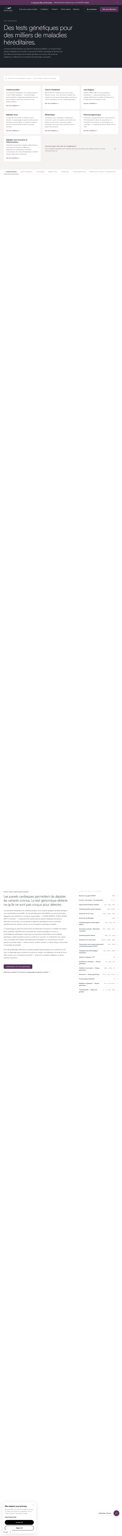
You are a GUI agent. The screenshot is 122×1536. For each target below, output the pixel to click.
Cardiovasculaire (11, 171)
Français (5, 1532)
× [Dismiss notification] (117, 2)
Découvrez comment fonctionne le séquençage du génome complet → (27, 972)
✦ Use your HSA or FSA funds (41, 2)
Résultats (76, 9)
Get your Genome (109, 9)
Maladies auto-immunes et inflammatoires (103, 171)
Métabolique (65, 171)
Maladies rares (52, 171)
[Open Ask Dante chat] (116, 1513)
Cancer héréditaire (26, 171)
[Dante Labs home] (8, 9)
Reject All (19, 1528)
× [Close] (33, 1504)
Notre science (66, 9)
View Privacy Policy (10, 1517)
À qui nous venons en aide (28, 9)
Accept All (19, 1522)
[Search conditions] (31, 78)
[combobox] (7, 1532)
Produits (55, 9)
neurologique (40, 171)
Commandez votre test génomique (18, 966)
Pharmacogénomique (79, 171)
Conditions (45, 9)
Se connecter (92, 9)
